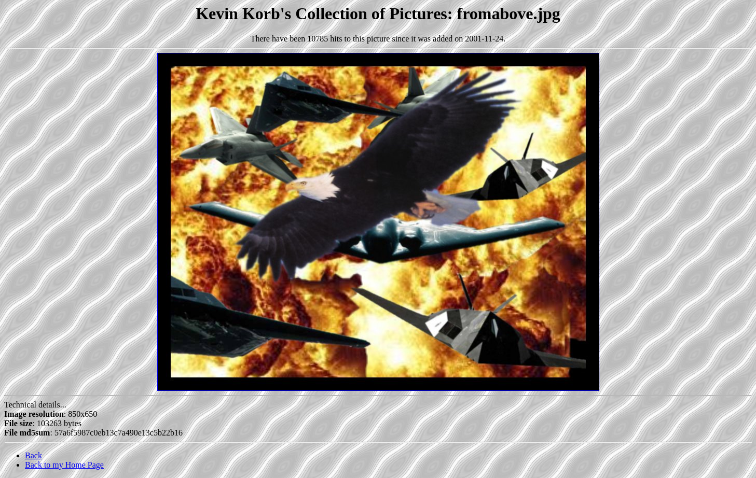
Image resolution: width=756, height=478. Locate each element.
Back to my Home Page (64, 464)
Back (33, 455)
